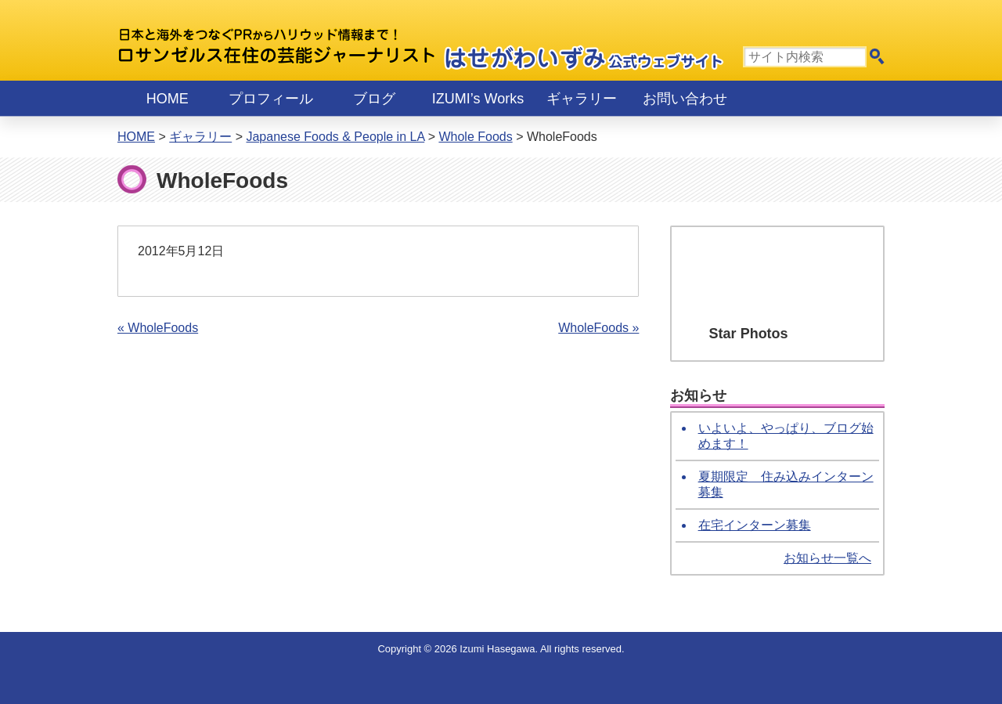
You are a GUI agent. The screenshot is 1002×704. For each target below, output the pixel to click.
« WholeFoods (157, 327)
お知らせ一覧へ (827, 558)
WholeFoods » (598, 327)
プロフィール (271, 99)
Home (167, 99)
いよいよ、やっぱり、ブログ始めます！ (786, 435)
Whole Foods (475, 136)
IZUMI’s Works (478, 99)
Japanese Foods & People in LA (335, 136)
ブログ (374, 99)
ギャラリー (581, 99)
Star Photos (748, 333)
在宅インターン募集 (754, 525)
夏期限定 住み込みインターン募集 (786, 484)
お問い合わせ (685, 99)
